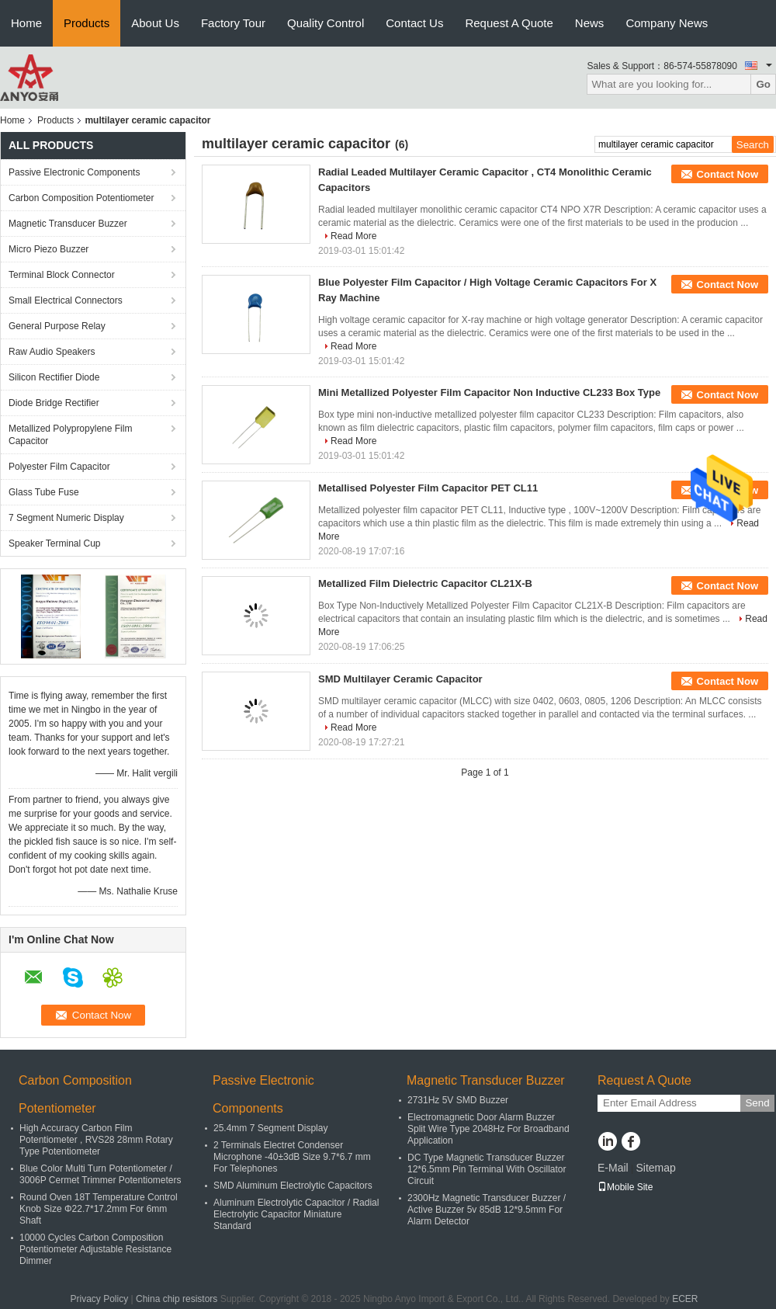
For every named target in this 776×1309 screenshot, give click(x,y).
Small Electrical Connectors (66, 300)
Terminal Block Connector (62, 274)
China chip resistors (176, 1298)
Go (763, 84)
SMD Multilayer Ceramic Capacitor (400, 679)
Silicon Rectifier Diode (54, 377)
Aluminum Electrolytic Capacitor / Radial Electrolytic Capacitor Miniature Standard (296, 1214)
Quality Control (325, 23)
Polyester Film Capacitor (59, 466)
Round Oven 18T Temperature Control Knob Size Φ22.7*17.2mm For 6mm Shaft (98, 1209)
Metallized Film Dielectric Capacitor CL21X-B (425, 583)
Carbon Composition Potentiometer (81, 198)
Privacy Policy (99, 1298)
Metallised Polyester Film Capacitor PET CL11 (428, 488)
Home (26, 23)
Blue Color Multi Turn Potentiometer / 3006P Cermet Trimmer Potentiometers (100, 1174)
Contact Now (727, 174)
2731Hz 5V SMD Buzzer (457, 1100)
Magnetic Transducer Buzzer (68, 223)
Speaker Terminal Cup (55, 543)
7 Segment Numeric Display (66, 517)
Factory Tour (233, 23)
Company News (666, 23)
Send (757, 1103)
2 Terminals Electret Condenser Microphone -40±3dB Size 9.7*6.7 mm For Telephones (292, 1157)
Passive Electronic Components (74, 172)
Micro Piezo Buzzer (48, 249)
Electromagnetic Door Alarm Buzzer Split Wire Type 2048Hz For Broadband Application (488, 1129)
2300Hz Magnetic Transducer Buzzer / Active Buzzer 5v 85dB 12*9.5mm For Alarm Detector (486, 1210)
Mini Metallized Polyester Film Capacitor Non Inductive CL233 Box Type (489, 392)
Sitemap (655, 1167)
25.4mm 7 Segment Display (270, 1128)
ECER (685, 1298)
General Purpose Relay (57, 326)
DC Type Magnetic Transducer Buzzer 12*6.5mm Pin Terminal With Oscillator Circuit (486, 1169)
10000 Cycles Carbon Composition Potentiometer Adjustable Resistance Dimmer (95, 1249)
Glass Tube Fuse (44, 492)
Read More (353, 236)
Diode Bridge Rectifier (54, 403)
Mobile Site (625, 1187)
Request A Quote (509, 23)
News (590, 23)
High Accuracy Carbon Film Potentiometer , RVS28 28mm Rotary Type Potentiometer (96, 1140)
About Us (155, 23)
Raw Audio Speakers (52, 351)
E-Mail (613, 1167)
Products (86, 23)
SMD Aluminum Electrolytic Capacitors (292, 1185)
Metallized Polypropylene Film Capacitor (70, 434)
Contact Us (414, 23)
